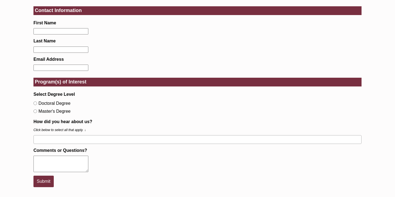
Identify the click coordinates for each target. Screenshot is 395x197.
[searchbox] (36, 139)
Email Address (48, 59)
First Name (44, 23)
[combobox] (197, 139)
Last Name (44, 41)
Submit (43, 181)
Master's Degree (51, 111)
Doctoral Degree (51, 103)
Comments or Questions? (60, 150)
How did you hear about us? (62, 121)
